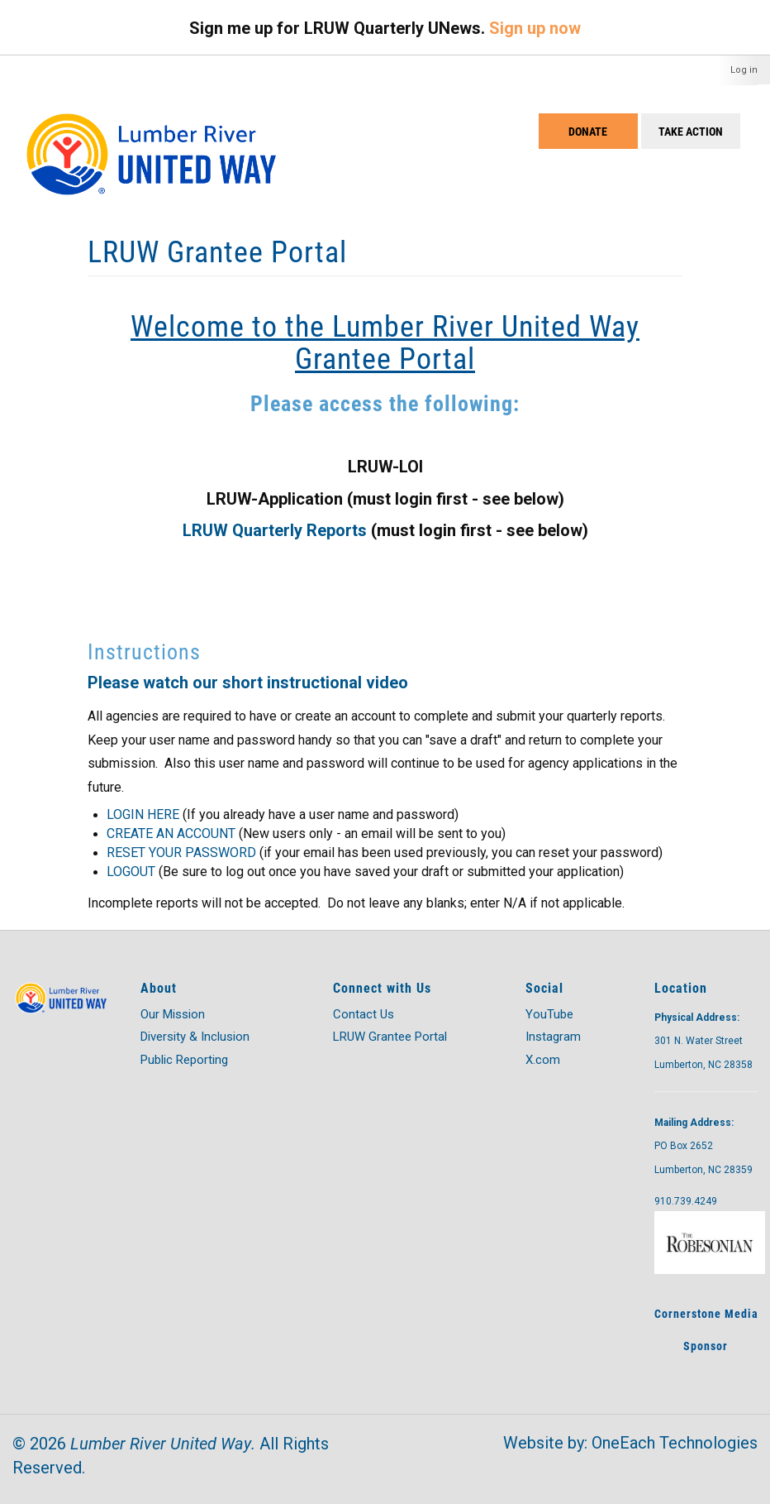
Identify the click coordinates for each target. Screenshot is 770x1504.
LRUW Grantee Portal (390, 1036)
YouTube (549, 1014)
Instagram (553, 1036)
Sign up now (535, 28)
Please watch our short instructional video (248, 682)
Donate (587, 131)
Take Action (690, 131)
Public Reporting (184, 1059)
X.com (542, 1059)
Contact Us (363, 1014)
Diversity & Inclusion (195, 1036)
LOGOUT (131, 871)
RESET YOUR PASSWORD (181, 852)
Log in (744, 70)
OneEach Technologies (675, 1443)
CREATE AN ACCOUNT (171, 833)
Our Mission (172, 1014)
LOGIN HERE (143, 814)
